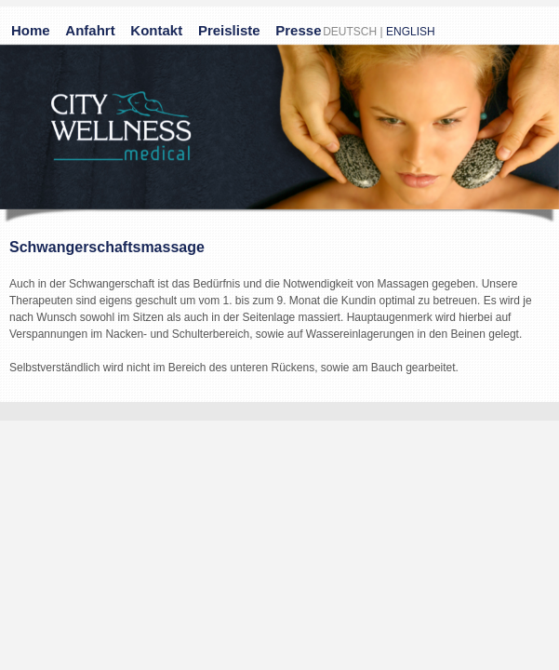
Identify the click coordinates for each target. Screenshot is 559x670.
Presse (298, 30)
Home (30, 30)
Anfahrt (89, 30)
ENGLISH (410, 31)
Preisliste (229, 30)
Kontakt (156, 30)
